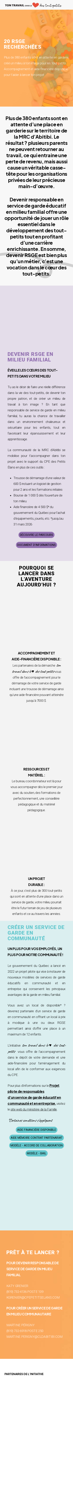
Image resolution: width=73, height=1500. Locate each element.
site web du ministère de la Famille (34, 1109)
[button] (36, 535)
